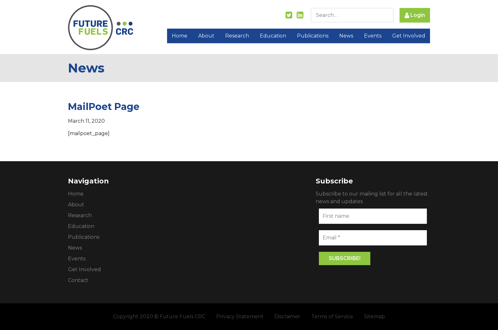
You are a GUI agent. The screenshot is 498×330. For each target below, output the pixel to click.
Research (237, 36)
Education (273, 36)
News (346, 36)
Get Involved (408, 36)
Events (372, 36)
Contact (78, 280)
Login (415, 15)
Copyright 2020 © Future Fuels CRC (159, 316)
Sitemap (374, 316)
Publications (312, 36)
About (206, 36)
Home (179, 36)
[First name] (373, 216)
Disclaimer (287, 316)
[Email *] (373, 237)
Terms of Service (332, 316)
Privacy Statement (240, 316)
